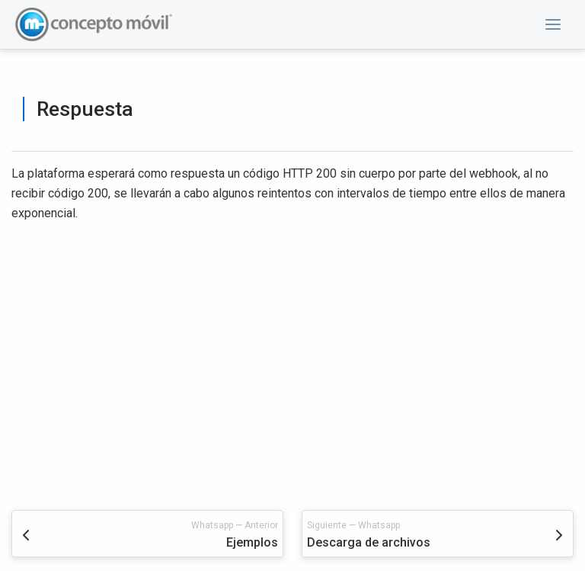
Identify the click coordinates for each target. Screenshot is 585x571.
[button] (553, 24)
